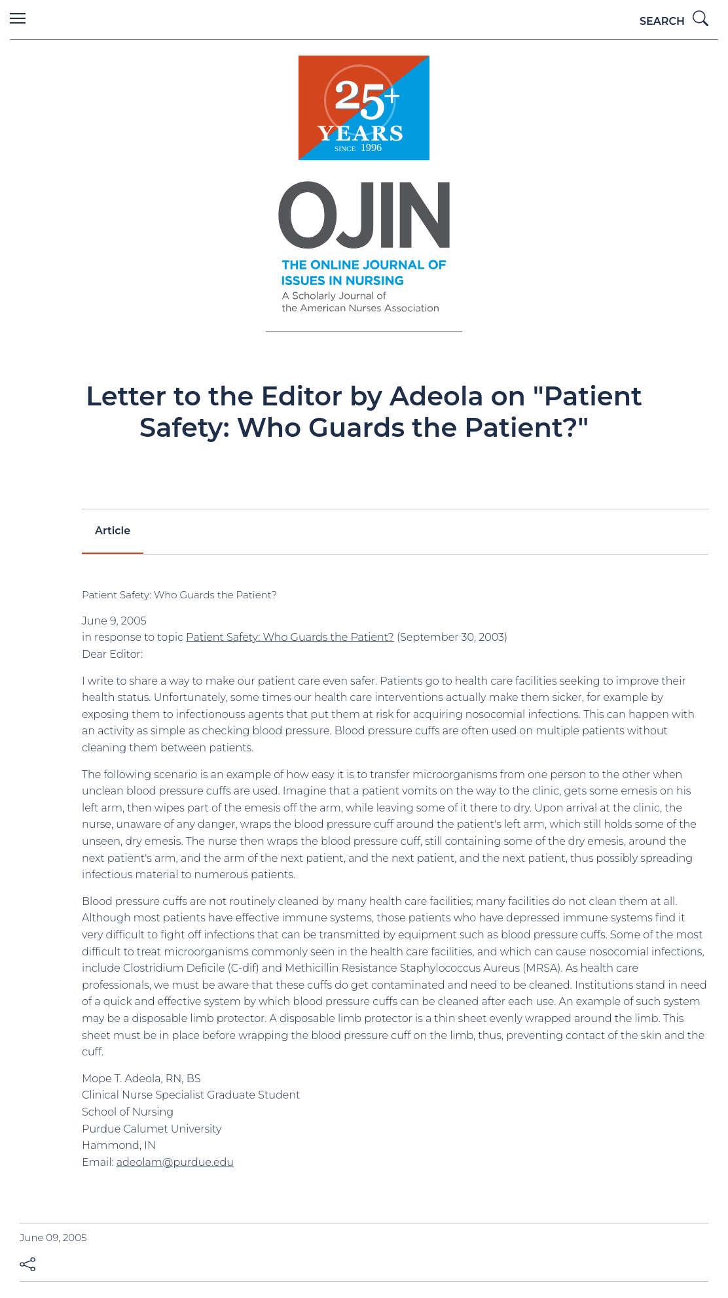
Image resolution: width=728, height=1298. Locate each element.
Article (112, 530)
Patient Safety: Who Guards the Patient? (290, 637)
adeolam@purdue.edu (175, 1162)
